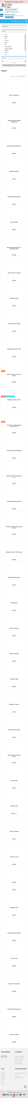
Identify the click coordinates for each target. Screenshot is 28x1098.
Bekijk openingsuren (9, 17)
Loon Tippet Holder (14, 983)
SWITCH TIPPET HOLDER (14, 273)
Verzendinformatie (18, 1063)
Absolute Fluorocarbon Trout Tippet (14, 425)
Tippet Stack (14, 958)
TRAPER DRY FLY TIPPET (14, 577)
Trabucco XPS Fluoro (14, 729)
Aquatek (5, 37)
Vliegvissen (3, 1073)
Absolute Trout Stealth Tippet (14, 375)
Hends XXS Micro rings (14, 196)
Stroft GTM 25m (14, 628)
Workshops (3, 1082)
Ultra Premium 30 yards (14, 933)
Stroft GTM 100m (14, 653)
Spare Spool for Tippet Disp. (14, 552)
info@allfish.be (4, 1057)
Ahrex (4, 35)
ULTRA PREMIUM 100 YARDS (14, 501)
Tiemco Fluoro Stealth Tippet (14, 755)
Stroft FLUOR (14, 806)
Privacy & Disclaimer (19, 1060)
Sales (2, 1080)
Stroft (4, 53)
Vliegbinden (3, 1075)
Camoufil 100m (14, 679)
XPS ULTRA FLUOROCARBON (14, 450)
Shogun (14, 882)
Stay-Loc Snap (14, 222)
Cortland (5, 41)
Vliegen (2, 1076)
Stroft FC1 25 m (14, 857)
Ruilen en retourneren (19, 1058)
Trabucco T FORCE (14, 704)
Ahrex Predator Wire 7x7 (14, 146)
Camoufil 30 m (14, 907)
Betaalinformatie (18, 1061)
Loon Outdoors (7, 47)
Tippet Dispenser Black (14, 1009)
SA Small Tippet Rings (14, 323)
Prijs (4, 58)
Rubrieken (5, 26)
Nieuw (2, 1084)
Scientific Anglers (7, 49)
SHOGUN (5, 51)
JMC (4, 45)
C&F (4, 39)
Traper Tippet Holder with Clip (14, 476)
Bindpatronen (3, 1078)
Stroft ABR (14, 780)
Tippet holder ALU (14, 95)
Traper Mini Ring (14, 171)
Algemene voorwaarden (19, 1056)
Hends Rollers (14, 298)
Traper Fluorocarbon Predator (14, 121)
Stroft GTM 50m (14, 831)
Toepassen (14, 65)
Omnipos (18, 1092)
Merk (4, 31)
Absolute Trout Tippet (14, 399)
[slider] (2, 61)
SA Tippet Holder (14, 1034)
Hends (4, 43)
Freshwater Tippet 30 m (14, 349)
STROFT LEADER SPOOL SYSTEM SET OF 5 (14, 527)
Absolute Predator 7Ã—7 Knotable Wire (14, 248)
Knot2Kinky (14, 603)
